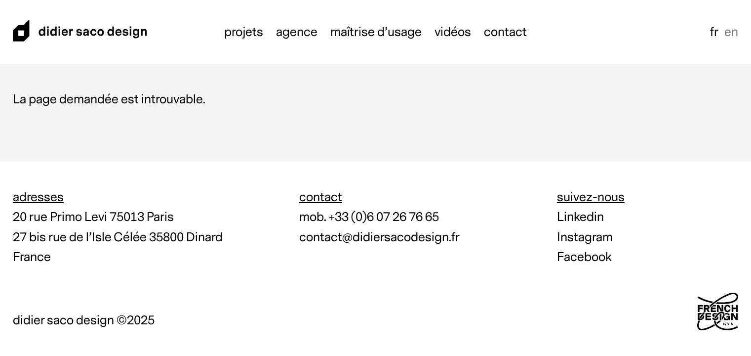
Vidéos (453, 32)
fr (714, 32)
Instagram (585, 237)
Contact (505, 32)
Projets (243, 32)
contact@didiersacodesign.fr (379, 237)
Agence (296, 32)
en (731, 32)
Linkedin (580, 217)
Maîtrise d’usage (376, 32)
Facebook (584, 257)
